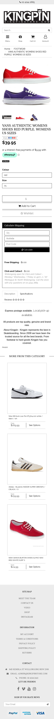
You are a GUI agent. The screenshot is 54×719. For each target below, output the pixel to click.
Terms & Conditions (27, 638)
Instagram (27, 616)
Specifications (26, 294)
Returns (27, 652)
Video (27, 607)
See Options (34, 425)
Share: (10, 138)
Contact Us (27, 603)
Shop (27, 612)
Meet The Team (27, 598)
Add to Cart (27, 205)
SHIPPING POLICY (27, 648)
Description (9, 294)
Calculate (27, 250)
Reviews (14, 300)
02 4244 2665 (27, 2)
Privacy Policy (27, 643)
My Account (27, 634)
